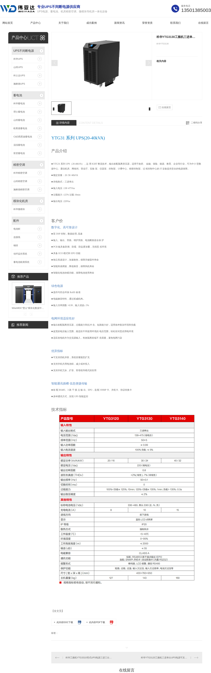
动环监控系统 (20, 253)
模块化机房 (20, 201)
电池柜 (16, 229)
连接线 (16, 237)
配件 (16, 220)
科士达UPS (19, 75)
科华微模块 (19, 209)
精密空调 (19, 164)
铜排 (15, 245)
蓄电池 (17, 95)
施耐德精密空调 (21, 189)
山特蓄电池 (19, 120)
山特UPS (18, 67)
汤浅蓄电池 (19, 145)
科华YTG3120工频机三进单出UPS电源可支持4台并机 (168, 657)
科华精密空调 (20, 173)
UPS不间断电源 (23, 50)
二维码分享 (196, 122)
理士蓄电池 (19, 111)
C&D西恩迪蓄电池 (22, 136)
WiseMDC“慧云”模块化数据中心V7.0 (28, 308)
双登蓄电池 (19, 153)
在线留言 (165, 107)
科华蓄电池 (19, 103)
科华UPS (18, 59)
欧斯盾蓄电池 (20, 128)
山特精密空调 (20, 181)
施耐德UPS (19, 83)
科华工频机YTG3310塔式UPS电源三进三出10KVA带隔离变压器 (89, 657)
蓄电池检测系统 (21, 262)
